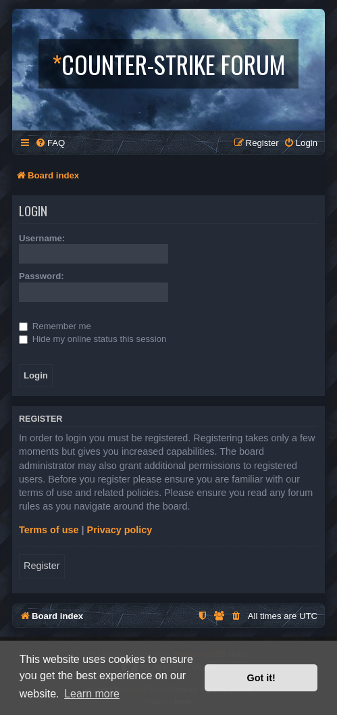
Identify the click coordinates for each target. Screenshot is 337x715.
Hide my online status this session (92, 339)
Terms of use (49, 529)
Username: (42, 238)
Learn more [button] (92, 693)
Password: (41, 276)
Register (42, 565)
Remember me (55, 326)
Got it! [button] (261, 677)
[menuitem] (50, 143)
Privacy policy (120, 529)
